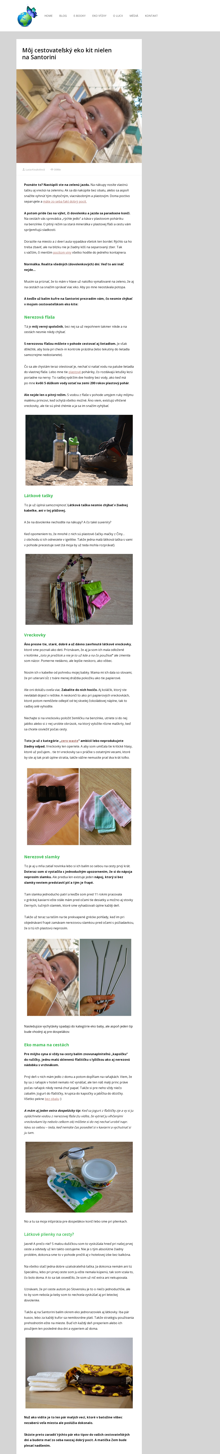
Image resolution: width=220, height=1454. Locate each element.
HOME (48, 16)
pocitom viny (62, 252)
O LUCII (118, 16)
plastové (75, 372)
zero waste (69, 741)
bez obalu (52, 1099)
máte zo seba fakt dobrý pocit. (65, 201)
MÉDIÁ (133, 16)
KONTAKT (151, 16)
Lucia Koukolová (33, 169)
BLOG (63, 16)
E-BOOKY (79, 16)
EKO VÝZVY (99, 16)
